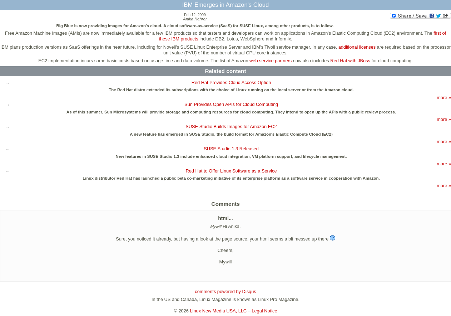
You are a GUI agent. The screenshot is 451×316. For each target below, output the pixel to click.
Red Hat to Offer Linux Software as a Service (231, 171)
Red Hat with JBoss (350, 60)
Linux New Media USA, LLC (218, 310)
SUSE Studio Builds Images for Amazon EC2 (231, 126)
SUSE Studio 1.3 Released (231, 148)
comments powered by (225, 291)
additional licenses (357, 47)
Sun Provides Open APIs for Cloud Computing (231, 104)
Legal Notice (264, 310)
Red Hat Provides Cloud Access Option (231, 82)
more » (444, 97)
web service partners (270, 60)
